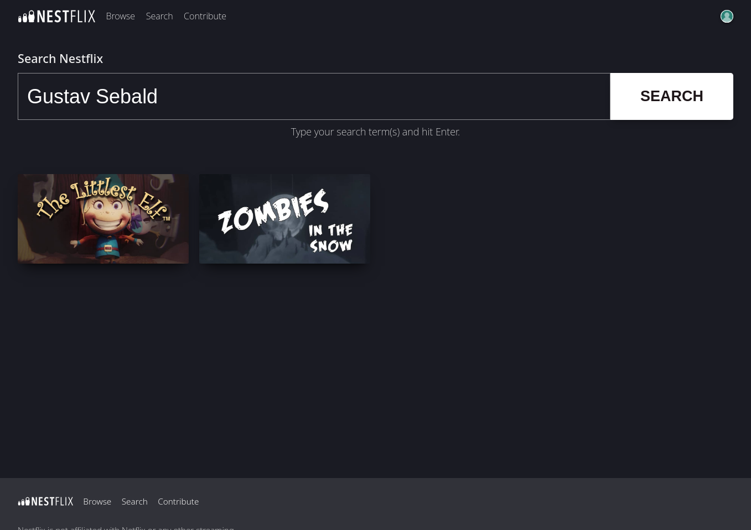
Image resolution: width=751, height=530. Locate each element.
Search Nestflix (60, 58)
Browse (120, 16)
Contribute (205, 16)
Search (159, 16)
